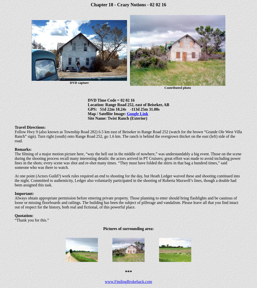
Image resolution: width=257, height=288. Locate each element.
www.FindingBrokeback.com (128, 281)
